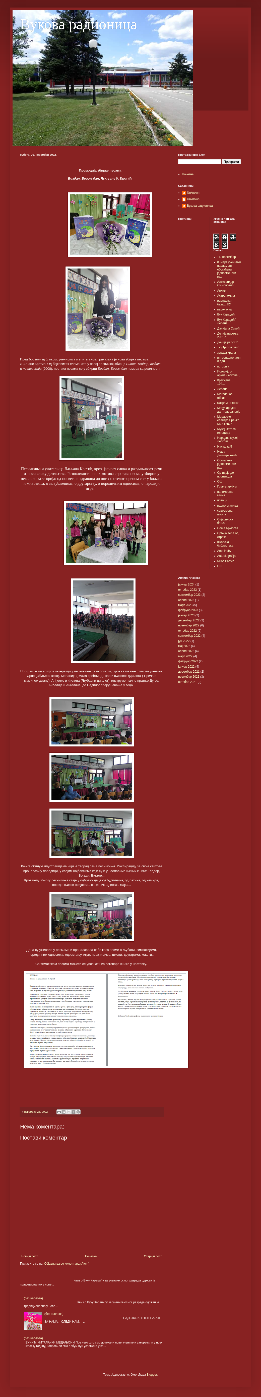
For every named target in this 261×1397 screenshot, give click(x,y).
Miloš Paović (225, 561)
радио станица (227, 505)
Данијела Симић (228, 328)
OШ (219, 566)
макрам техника (228, 403)
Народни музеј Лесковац (227, 439)
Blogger (152, 1374)
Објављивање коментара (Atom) (67, 1263)
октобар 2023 (187, 590)
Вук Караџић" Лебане (226, 321)
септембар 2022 (189, 635)
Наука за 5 (224, 446)
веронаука (224, 309)
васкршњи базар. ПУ (224, 302)
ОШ (219, 481)
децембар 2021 (189, 671)
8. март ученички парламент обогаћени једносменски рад (229, 269)
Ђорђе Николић (228, 347)
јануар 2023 (186, 615)
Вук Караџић (226, 314)
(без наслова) (33, 1298)
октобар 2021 (187, 682)
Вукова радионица (78, 24)
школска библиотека (225, 543)
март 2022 (185, 656)
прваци (222, 500)
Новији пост (29, 1256)
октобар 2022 (187, 630)
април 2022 (186, 651)
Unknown (193, 192)
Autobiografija (226, 556)
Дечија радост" (227, 342)
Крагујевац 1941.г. (224, 382)
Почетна (91, 1256)
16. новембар (226, 257)
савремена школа (225, 512)
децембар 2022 (189, 620)
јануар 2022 (186, 666)
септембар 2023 (189, 595)
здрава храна (226, 352)
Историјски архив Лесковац (228, 373)
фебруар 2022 (188, 661)
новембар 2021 (188, 676)
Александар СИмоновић (225, 283)
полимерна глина (225, 493)
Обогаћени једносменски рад (226, 464)
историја (223, 366)
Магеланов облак (225, 395)
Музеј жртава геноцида (226, 430)
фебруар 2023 (188, 610)
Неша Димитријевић (227, 453)
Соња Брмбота (227, 528)
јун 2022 (183, 641)
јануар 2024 (186, 584)
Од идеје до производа (225, 474)
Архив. (222, 290)
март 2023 (185, 605)
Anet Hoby (224, 551)
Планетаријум (227, 486)
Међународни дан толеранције (228, 409)
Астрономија (226, 295)
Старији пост (153, 1256)
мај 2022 (184, 646)
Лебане (222, 389)
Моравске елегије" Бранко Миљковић (228, 420)
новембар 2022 (188, 625)
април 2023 (186, 600)
